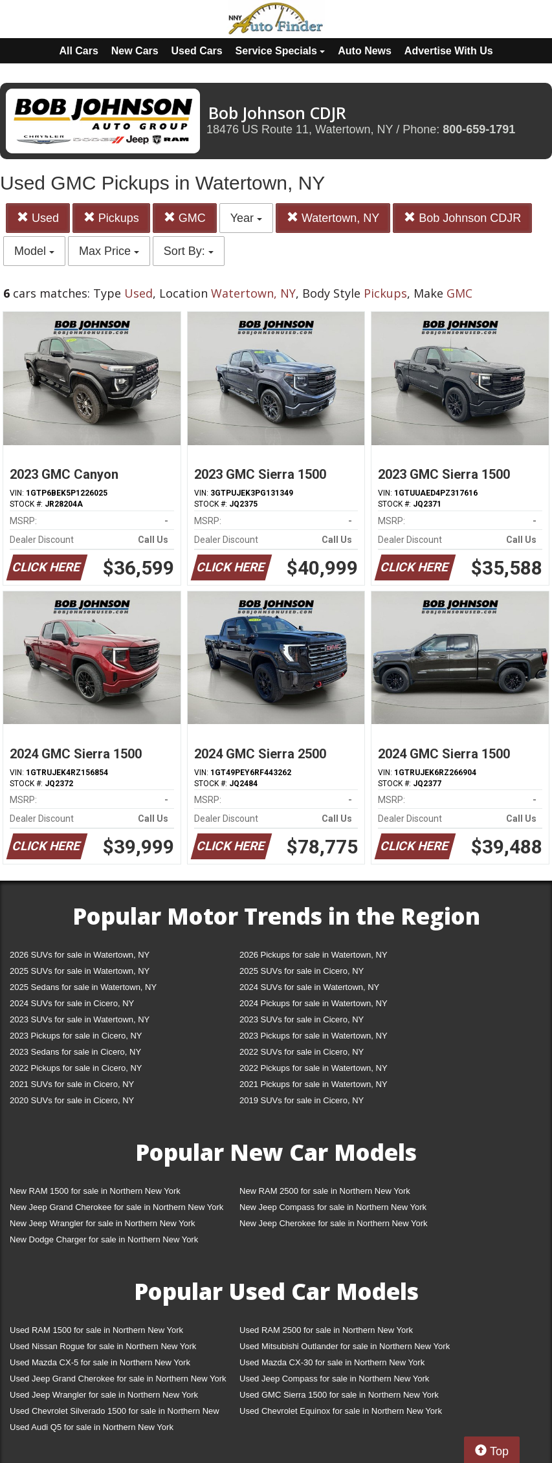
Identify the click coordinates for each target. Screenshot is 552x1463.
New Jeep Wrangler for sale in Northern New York (102, 1223)
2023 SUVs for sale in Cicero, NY (301, 1019)
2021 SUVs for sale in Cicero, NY (72, 1084)
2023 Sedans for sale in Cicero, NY (75, 1052)
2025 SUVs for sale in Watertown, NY (79, 971)
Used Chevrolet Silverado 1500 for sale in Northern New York (114, 1413)
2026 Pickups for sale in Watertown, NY (313, 955)
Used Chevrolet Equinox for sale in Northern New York (340, 1411)
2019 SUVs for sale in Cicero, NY (301, 1100)
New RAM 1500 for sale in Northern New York (95, 1191)
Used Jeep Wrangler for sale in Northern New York (104, 1395)
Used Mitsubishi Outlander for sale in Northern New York (344, 1346)
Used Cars (197, 50)
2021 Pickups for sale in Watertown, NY (313, 1084)
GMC (185, 218)
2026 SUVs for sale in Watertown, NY (79, 955)
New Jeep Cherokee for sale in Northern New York (333, 1223)
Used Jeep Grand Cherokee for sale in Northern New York (118, 1378)
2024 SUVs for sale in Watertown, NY (309, 987)
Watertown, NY (333, 218)
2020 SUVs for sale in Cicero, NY (72, 1100)
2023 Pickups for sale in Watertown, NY (313, 1035)
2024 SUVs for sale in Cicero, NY (72, 1003)
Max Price (109, 251)
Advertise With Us (448, 50)
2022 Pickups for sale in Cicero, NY (76, 1068)
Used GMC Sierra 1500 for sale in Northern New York (339, 1395)
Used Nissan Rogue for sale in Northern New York (103, 1346)
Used (38, 218)
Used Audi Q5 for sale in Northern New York (91, 1427)
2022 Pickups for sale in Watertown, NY (313, 1068)
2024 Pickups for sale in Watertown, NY (313, 1003)
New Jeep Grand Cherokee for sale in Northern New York (116, 1207)
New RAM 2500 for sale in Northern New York (324, 1191)
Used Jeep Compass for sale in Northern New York (334, 1378)
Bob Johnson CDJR (462, 218)
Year (246, 218)
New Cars (135, 50)
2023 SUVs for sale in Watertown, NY (79, 1019)
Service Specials (281, 50)
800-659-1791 (479, 129)
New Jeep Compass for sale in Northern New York (332, 1207)
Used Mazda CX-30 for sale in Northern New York (332, 1362)
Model (34, 251)
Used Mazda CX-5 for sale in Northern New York (100, 1362)
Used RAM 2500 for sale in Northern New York (326, 1330)
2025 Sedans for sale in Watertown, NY (83, 987)
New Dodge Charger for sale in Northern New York (104, 1239)
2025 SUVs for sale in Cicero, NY (301, 971)
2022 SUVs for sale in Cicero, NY (301, 1052)
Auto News (365, 50)
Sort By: (189, 251)
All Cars (78, 50)
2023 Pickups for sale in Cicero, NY (76, 1035)
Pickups (111, 218)
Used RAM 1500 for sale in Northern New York (96, 1330)
